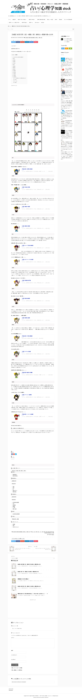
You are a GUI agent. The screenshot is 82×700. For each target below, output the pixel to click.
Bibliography (11, 690)
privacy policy (11, 688)
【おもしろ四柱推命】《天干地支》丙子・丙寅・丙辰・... (68, 70)
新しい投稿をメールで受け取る (17, 670)
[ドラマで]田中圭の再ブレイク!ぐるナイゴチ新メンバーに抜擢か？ (68, 40)
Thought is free (46, 697)
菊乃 (53, 534)
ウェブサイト (13, 659)
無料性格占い (15, 474)
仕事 (36, 531)
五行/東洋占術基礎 (16, 502)
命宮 (42, 531)
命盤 (44, 531)
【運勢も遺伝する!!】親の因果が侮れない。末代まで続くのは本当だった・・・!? (32, 593)
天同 (46, 531)
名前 (12, 650)
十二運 (14, 507)
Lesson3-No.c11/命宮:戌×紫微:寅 (17, 57)
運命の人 (50, 532)
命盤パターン (15, 490)
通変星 (14, 506)
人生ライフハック (16, 526)
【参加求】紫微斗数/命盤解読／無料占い (31, 37)
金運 (13, 525)
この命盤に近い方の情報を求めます (19, 78)
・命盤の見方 (13, 480)
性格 (48, 531)
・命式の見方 (13, 496)
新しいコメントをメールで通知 (17, 667)
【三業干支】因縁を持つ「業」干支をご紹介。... (68, 92)
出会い (38, 531)
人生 (34, 531)
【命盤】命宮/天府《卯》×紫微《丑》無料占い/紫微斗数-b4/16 (29, 586)
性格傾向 (14, 76)
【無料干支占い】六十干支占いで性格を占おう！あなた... (68, 60)
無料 (50, 531)
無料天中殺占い (15, 475)
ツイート (62, 54)
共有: (15, 79)
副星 (13, 487)
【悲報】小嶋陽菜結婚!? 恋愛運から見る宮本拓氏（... (68, 81)
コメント (12, 637)
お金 (32, 531)
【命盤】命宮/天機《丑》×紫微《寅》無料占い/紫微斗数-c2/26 (29, 564)
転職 (48, 532)
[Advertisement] (33, 93)
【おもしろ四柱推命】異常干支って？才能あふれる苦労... (68, 132)
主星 (13, 486)
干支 (13, 503)
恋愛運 (14, 524)
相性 (52, 531)
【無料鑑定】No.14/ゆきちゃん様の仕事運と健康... (68, 143)
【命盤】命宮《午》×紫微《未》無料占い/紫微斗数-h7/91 (28, 571)
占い (41, 531)
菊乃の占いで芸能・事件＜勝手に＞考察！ (19, 470)
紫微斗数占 (14, 491)
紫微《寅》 (41, 37)
